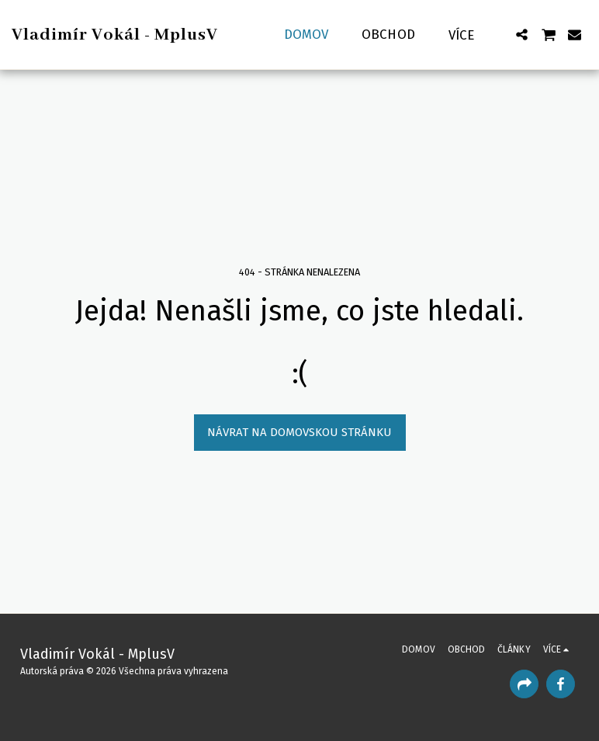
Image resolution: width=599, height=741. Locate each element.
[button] (522, 34)
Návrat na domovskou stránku (299, 432)
